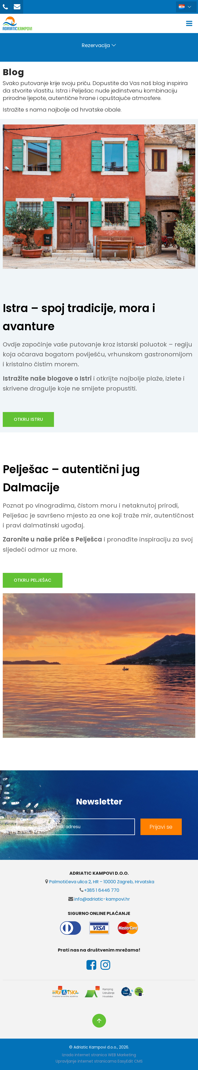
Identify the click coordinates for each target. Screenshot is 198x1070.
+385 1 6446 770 (99, 890)
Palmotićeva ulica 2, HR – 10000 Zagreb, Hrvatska (99, 882)
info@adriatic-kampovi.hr (99, 899)
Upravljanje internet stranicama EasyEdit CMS (99, 1061)
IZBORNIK (190, 23)
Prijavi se (161, 827)
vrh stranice (99, 1021)
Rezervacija (96, 45)
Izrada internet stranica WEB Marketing (99, 1055)
